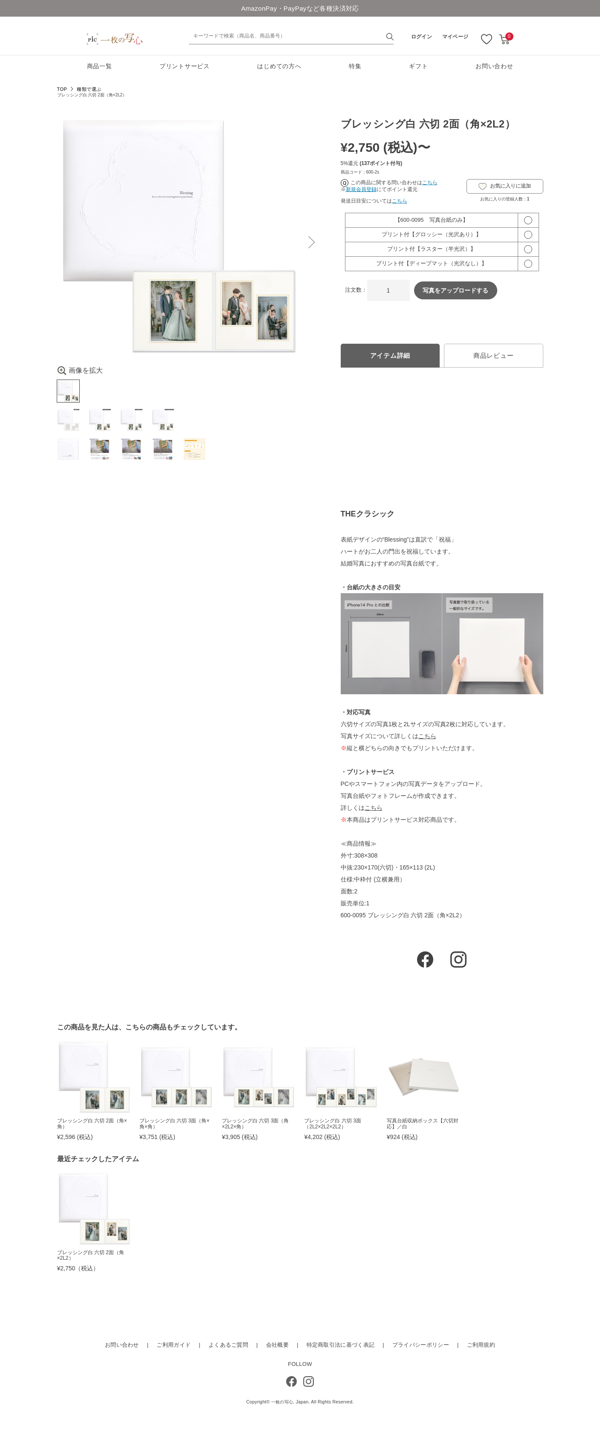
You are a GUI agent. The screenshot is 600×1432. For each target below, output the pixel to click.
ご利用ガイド (174, 1347)
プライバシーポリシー (420, 1347)
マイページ (455, 37)
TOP (62, 89)
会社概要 (277, 1347)
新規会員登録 (361, 189)
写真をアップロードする (455, 290)
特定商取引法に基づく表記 (341, 1347)
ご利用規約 (481, 1347)
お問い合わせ (494, 66)
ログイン (421, 37)
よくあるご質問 (228, 1347)
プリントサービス (184, 66)
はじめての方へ (279, 66)
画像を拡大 (80, 370)
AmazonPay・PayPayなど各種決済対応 (300, 8)
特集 (355, 66)
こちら (430, 183)
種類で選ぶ (89, 89)
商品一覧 (99, 66)
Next (308, 242)
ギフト (418, 66)
